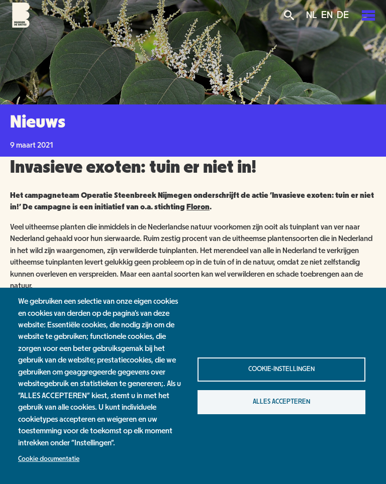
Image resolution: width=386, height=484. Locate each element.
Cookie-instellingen (281, 369)
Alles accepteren (281, 401)
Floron (198, 207)
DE (343, 15)
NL (311, 15)
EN (327, 15)
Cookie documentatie (48, 458)
